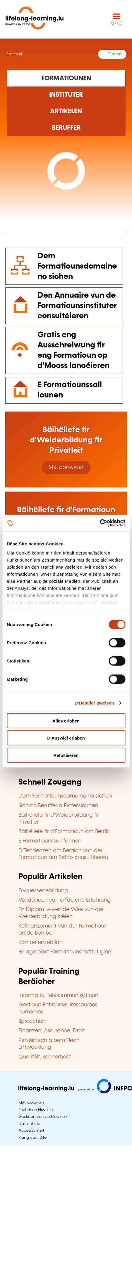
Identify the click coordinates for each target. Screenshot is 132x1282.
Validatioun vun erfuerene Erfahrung (64, 900)
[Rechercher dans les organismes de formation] (66, 95)
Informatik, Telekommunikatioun (58, 995)
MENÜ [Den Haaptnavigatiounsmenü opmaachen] (117, 24)
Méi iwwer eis (31, 1103)
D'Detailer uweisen (94, 702)
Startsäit (13, 54)
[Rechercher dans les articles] (66, 111)
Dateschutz (29, 1124)
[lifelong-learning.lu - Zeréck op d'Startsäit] (34, 19)
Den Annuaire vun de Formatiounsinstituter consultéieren (77, 306)
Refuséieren (66, 754)
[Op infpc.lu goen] (75, 1092)
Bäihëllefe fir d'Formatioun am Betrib (63, 831)
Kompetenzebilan (40, 942)
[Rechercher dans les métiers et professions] (66, 128)
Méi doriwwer (66, 467)
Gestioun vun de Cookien (42, 1117)
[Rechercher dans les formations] (66, 78)
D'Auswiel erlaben (66, 737)
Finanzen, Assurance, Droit (51, 1030)
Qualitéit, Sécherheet (44, 1057)
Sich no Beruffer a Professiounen (58, 805)
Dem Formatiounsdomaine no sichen (77, 266)
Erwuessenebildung (43, 890)
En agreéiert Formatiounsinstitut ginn (64, 952)
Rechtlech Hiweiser (36, 1110)
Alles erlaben (66, 720)
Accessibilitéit (31, 1130)
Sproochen (31, 1021)
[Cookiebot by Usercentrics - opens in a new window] (99, 523)
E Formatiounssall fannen (49, 841)
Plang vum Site (32, 1138)
